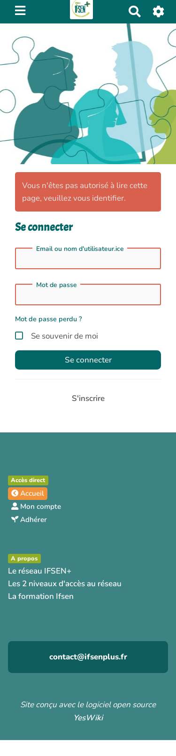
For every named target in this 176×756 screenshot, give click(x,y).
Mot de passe (56, 285)
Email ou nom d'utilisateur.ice (80, 249)
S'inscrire (88, 398)
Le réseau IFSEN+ (39, 571)
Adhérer (29, 519)
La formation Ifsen (41, 596)
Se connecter (88, 360)
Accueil (27, 493)
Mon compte (36, 506)
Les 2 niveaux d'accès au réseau (65, 583)
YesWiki (88, 717)
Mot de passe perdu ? (48, 319)
